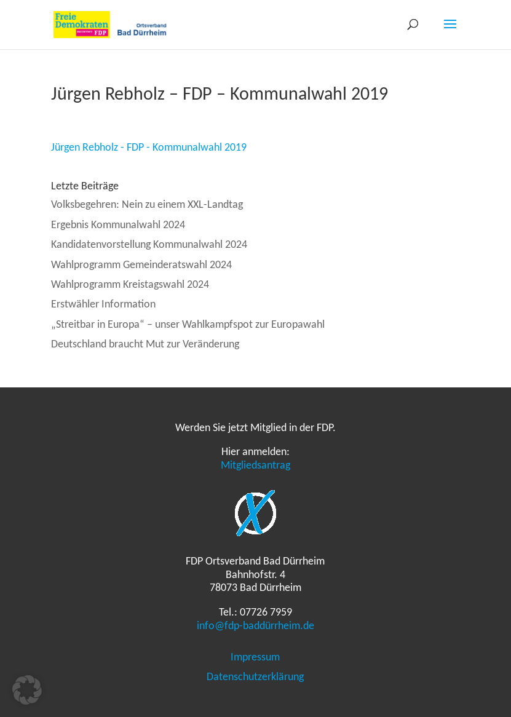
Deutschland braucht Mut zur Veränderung (145, 344)
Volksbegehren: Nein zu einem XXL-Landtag (147, 204)
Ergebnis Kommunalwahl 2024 (118, 224)
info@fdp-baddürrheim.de (255, 625)
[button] (27, 690)
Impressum (255, 657)
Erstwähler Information (103, 304)
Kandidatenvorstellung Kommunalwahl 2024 (149, 244)
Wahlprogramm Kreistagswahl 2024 (130, 284)
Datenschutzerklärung (255, 676)
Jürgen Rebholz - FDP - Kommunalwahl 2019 (149, 147)
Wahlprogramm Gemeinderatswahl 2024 (141, 264)
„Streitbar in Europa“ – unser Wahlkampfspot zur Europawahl (188, 324)
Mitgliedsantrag (255, 465)
